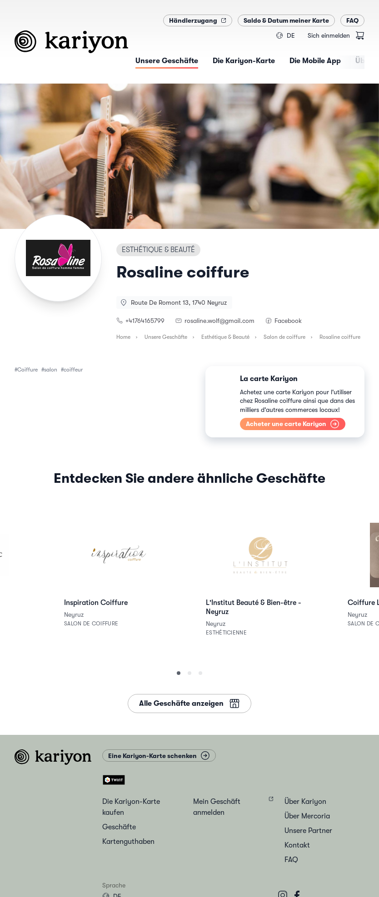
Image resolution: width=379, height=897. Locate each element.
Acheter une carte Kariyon (292, 424)
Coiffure (27, 370)
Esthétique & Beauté (225, 337)
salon (50, 370)
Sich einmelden (329, 35)
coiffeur (73, 370)
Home (123, 337)
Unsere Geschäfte (166, 337)
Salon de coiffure (284, 337)
